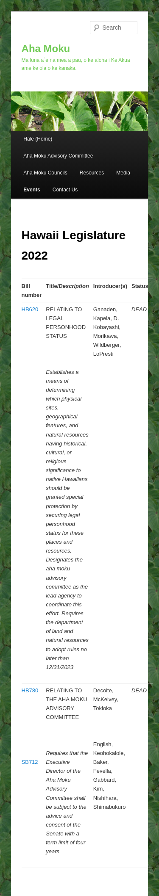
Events (31, 190)
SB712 (30, 762)
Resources (92, 173)
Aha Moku (46, 48)
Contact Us (65, 190)
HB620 (30, 309)
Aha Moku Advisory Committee (58, 156)
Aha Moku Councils (45, 173)
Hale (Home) (37, 139)
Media (123, 173)
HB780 (30, 690)
